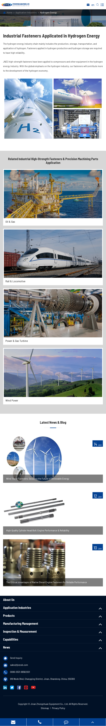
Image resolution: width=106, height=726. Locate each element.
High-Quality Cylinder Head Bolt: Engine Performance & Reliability (37, 530)
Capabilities (10, 639)
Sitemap (45, 708)
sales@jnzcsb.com (19, 664)
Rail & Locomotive (15, 281)
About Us (8, 600)
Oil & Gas (10, 221)
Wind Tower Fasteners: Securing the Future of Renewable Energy (37, 478)
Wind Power (11, 400)
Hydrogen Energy (48, 12)
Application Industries (26, 12)
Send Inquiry (16, 657)
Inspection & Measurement (20, 631)
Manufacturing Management (20, 623)
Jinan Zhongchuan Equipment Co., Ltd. (49, 703)
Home (9, 12)
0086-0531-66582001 (20, 671)
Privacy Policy (58, 708)
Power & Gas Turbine (16, 340)
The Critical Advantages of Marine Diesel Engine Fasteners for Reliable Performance (46, 582)
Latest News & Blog (53, 422)
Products (9, 615)
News (6, 647)
